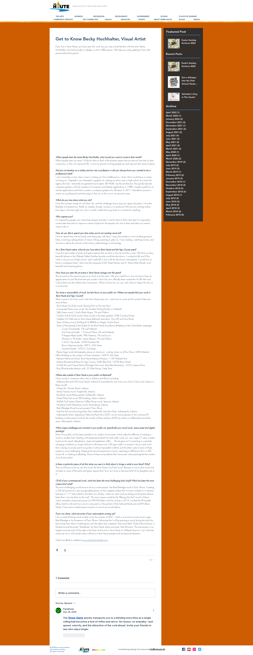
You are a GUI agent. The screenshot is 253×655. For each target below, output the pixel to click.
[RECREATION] (99, 16)
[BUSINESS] (78, 16)
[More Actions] (153, 610)
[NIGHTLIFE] (125, 19)
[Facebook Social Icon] (183, 649)
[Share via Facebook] (57, 550)
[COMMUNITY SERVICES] (63, 19)
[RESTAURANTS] (121, 16)
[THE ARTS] (60, 16)
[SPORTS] (141, 19)
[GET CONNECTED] (90, 19)
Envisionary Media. (62, 647)
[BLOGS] (182, 19)
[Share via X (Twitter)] (64, 550)
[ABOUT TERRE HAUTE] (163, 19)
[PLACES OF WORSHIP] (187, 16)
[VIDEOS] (196, 19)
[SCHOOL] (164, 16)
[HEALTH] (108, 19)
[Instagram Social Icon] (194, 649)
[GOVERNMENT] (143, 16)
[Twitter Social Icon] (199, 649)
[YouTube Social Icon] (189, 649)
